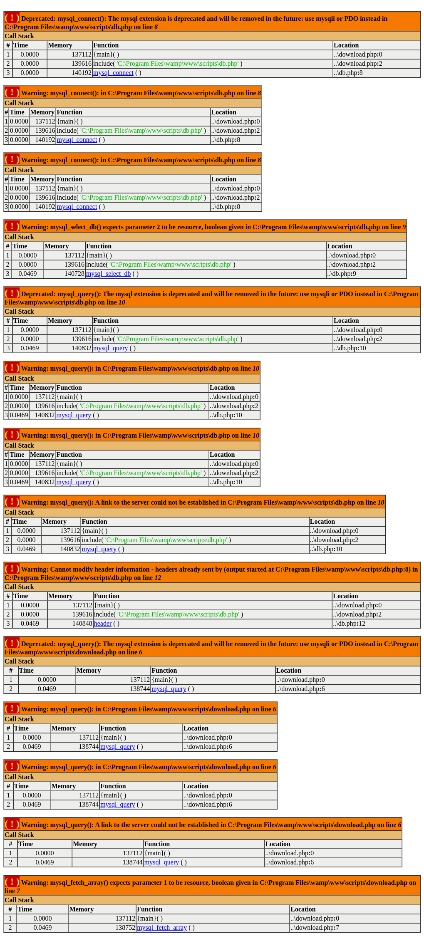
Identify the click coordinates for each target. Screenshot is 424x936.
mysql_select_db (108, 273)
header (103, 623)
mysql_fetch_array (162, 927)
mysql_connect (113, 72)
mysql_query (110, 348)
